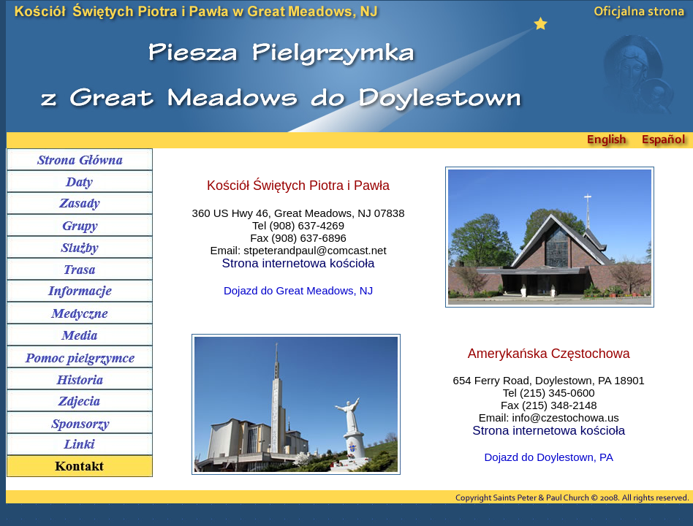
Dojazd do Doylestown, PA (549, 457)
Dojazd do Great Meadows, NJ (298, 290)
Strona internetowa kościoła (298, 263)
